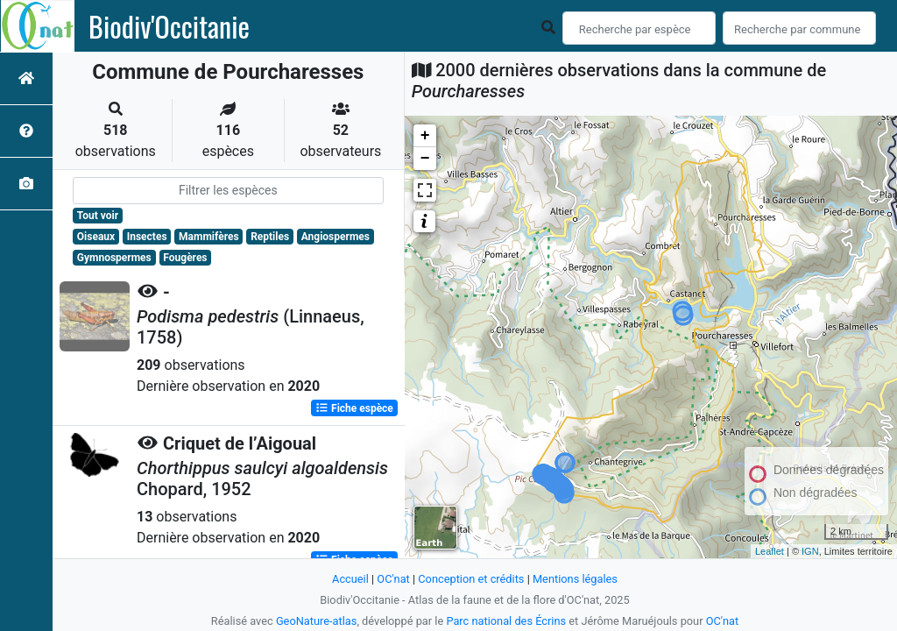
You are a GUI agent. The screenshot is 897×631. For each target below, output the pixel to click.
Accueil (350, 578)
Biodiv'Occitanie (169, 26)
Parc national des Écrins (506, 620)
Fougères (185, 258)
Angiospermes (335, 236)
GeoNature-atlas (316, 620)
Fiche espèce (354, 408)
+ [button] (425, 135)
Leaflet (769, 551)
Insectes (147, 236)
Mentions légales (575, 578)
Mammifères (208, 236)
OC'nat (393, 578)
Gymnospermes (114, 258)
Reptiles (270, 236)
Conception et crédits (471, 578)
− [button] (425, 158)
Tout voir (97, 215)
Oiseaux (96, 236)
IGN (810, 551)
